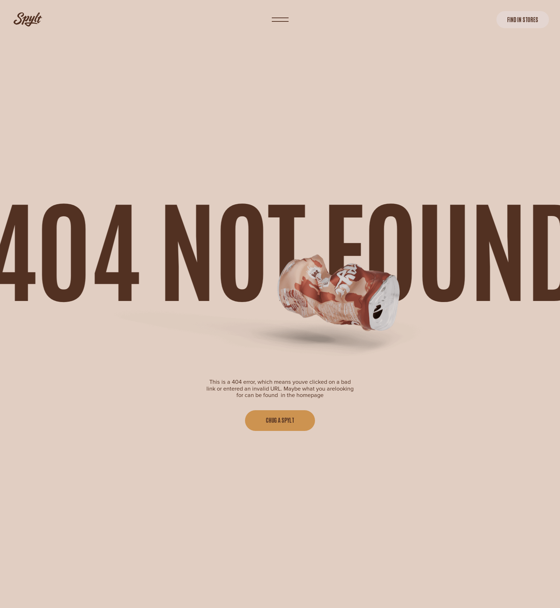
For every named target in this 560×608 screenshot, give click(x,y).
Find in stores (522, 19)
